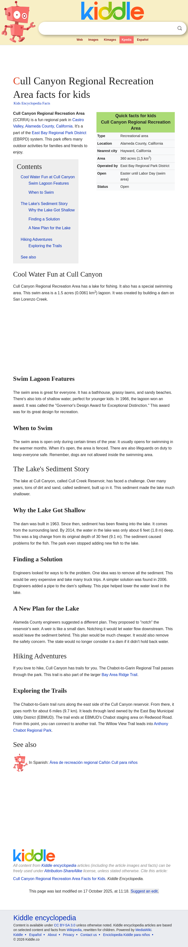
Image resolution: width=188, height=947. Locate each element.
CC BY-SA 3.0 (64, 925)
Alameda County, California (49, 126)
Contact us (89, 935)
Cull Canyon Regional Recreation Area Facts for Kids (59, 879)
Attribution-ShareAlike (63, 871)
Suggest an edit (144, 891)
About (52, 935)
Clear (169, 28)
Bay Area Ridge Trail (119, 675)
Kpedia (126, 39)
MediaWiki (143, 930)
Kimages (110, 39)
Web (80, 39)
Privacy (68, 935)
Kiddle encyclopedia (58, 865)
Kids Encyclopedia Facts (32, 103)
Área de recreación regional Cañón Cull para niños (94, 762)
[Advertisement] (94, 58)
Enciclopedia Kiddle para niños (126, 935)
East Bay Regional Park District (59, 133)
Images (93, 39)
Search (180, 28)
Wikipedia (74, 930)
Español (142, 39)
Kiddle (18, 935)
